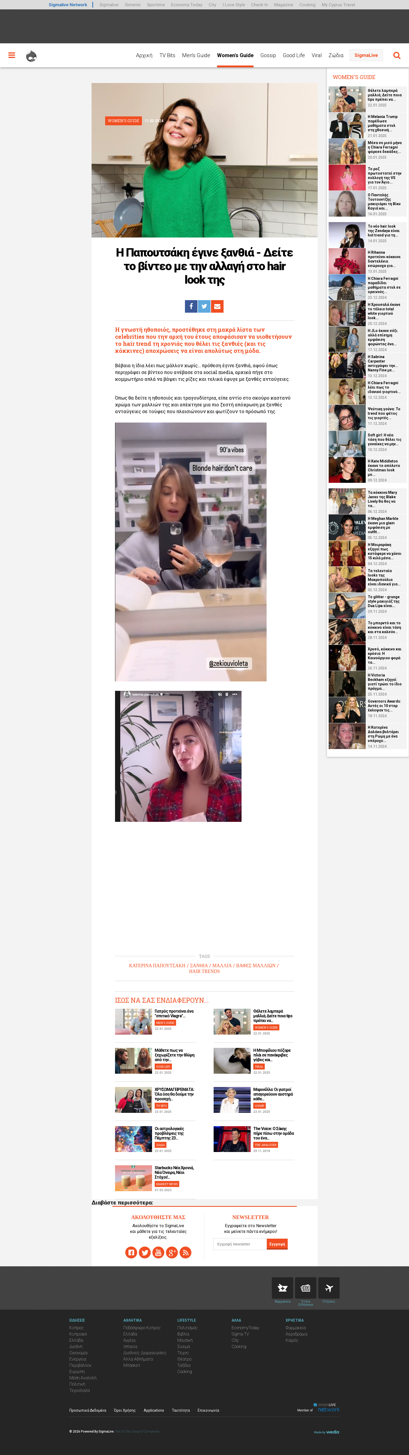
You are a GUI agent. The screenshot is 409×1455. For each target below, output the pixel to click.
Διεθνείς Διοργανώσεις (145, 1352)
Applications (154, 1410)
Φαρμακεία (296, 1327)
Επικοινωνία (208, 1410)
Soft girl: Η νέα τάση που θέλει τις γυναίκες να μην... (384, 439)
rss (185, 1252)
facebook (131, 1252)
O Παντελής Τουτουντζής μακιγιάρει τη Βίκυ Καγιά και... (384, 201)
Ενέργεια (77, 1359)
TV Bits (167, 55)
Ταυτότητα (181, 1410)
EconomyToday (245, 1327)
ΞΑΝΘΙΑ (199, 965)
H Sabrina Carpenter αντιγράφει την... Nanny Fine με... (383, 363)
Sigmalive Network (68, 4)
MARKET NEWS (167, 1184)
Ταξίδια (183, 1365)
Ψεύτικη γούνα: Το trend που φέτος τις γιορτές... (384, 413)
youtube (158, 1252)
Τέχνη (183, 1352)
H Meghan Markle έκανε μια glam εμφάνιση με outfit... (383, 525)
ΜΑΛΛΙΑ (222, 965)
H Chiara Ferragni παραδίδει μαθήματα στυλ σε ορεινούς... (384, 285)
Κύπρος (76, 1327)
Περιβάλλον (80, 1365)
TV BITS (161, 1106)
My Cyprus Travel (338, 4)
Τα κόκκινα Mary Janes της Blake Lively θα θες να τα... (382, 499)
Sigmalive (108, 4)
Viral (317, 55)
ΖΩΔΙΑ (160, 1145)
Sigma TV (240, 1334)
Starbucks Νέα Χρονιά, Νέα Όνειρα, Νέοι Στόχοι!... (174, 1172)
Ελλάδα (76, 1340)
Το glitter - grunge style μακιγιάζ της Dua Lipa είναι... (384, 601)
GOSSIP (259, 1106)
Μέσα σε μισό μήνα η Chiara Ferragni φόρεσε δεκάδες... (385, 147)
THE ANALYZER (265, 1145)
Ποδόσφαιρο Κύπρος (142, 1327)
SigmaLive (366, 55)
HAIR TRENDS (204, 971)
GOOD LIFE (163, 1066)
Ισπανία (130, 1346)
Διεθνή (75, 1346)
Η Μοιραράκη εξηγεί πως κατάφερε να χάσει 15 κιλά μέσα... (384, 551)
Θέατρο (184, 1359)
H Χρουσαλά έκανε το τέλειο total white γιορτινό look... (384, 311)
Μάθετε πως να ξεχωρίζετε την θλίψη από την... (174, 1055)
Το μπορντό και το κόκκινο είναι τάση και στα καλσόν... (384, 627)
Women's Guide (235, 55)
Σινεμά (183, 1346)
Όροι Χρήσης (125, 1410)
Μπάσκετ (131, 1365)
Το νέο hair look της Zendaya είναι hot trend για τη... (384, 230)
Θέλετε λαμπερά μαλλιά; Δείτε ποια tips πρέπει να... (272, 1016)
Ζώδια (336, 55)
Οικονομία (78, 1352)
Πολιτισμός (187, 1327)
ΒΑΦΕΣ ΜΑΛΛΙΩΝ (255, 965)
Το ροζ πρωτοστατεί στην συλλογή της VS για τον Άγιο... (384, 175)
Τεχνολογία (79, 1390)
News (305, 1288)
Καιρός (292, 1340)
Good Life (294, 55)
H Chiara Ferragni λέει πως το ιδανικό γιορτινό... (384, 387)
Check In (259, 4)
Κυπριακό (78, 1334)
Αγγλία (129, 1340)
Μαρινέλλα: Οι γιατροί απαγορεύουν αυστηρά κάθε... (273, 1094)
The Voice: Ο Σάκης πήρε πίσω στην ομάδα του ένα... (273, 1133)
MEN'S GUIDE (165, 1023)
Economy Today (186, 4)
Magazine (283, 4)
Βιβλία (183, 1334)
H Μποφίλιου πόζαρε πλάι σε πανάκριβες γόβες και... (272, 1055)
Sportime (156, 4)
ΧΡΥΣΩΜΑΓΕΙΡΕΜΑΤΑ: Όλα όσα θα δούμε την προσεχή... (174, 1094)
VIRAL (259, 1066)
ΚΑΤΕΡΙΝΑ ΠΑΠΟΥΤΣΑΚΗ (157, 965)
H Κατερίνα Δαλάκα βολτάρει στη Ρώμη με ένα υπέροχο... (383, 734)
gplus (172, 1252)
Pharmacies (282, 1288)
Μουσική (185, 1340)
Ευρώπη (77, 1371)
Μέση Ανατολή (83, 1377)
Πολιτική (77, 1384)
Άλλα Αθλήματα (138, 1359)
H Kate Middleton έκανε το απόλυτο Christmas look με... (384, 468)
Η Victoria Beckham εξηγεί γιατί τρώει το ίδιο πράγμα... (385, 682)
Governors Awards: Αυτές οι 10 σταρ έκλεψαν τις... (384, 705)
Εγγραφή (277, 1244)
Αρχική (144, 55)
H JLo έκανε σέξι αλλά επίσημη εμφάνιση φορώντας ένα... (383, 337)
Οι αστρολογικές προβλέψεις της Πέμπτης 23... (169, 1133)
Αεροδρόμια (296, 1334)
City (212, 4)
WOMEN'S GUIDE (266, 1027)
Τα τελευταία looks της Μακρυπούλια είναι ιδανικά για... (384, 577)
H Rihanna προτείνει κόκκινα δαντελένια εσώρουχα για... (384, 259)
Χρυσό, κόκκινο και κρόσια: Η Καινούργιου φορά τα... (384, 655)
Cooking (307, 4)
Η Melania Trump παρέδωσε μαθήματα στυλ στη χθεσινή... (383, 123)
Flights (329, 1288)
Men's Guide (196, 55)
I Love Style (233, 4)
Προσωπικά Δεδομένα (87, 1410)
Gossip (268, 55)
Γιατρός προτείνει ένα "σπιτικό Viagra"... (174, 1013)
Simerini (133, 4)
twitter (145, 1252)
